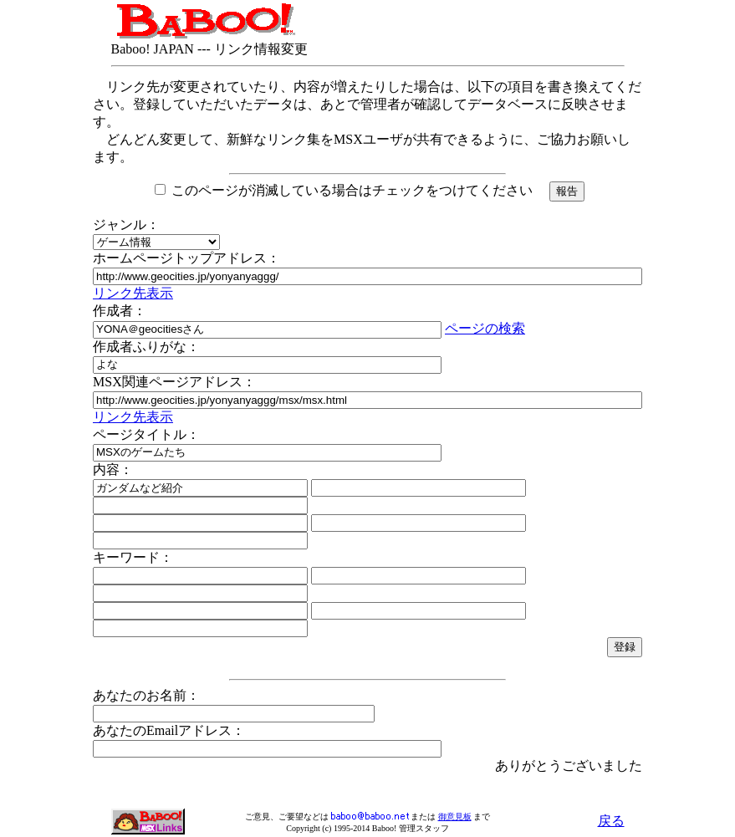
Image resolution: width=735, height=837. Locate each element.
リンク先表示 (133, 293)
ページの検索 (485, 328)
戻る (611, 821)
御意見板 (455, 816)
